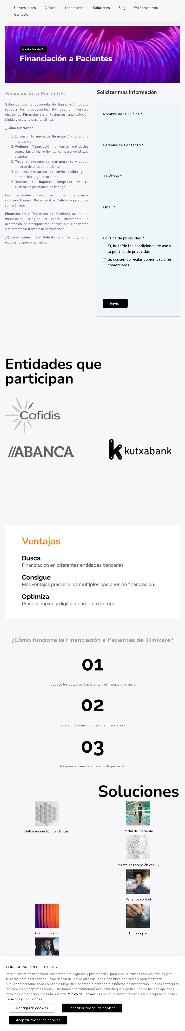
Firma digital (138, 933)
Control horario (46, 933)
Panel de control (138, 899)
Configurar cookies (32, 1008)
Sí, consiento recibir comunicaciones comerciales (140, 262)
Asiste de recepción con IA (138, 865)
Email (108, 207)
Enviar (115, 303)
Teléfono (111, 176)
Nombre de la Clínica (121, 114)
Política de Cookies (81, 994)
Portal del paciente (138, 831)
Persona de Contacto (122, 145)
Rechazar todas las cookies (92, 1008)
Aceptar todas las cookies (38, 1020)
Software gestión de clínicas (47, 831)
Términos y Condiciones (24, 999)
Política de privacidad (122, 238)
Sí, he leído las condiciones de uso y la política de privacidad (139, 248)
